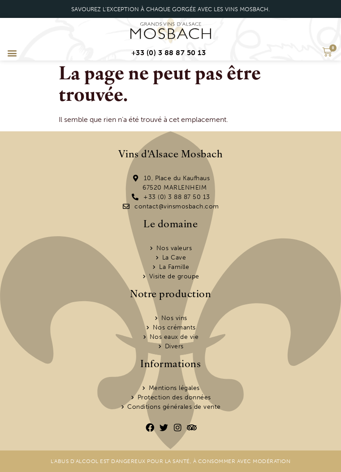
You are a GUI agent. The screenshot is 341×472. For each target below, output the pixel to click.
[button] (11, 53)
